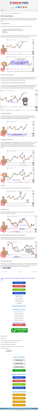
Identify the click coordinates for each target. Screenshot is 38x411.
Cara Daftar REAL (19, 398)
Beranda (20, 271)
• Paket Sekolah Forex (19, 298)
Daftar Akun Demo (19, 282)
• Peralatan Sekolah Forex (19, 301)
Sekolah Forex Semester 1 (19, 311)
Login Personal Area (19, 293)
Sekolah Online (19, 324)
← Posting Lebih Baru (5, 271)
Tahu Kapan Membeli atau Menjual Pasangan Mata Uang (11, 340)
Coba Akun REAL (19, 405)
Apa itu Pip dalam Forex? (5, 348)
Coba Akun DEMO (19, 401)
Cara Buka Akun (19, 381)
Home (2, 13)
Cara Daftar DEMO (18, 394)
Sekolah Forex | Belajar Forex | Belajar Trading (22, 408)
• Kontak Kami (19, 303)
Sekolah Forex (7, 13)
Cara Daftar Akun (19, 286)
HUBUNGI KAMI (19, 370)
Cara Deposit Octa (19, 289)
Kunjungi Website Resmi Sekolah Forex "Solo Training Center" (12, 346)
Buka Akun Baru (19, 377)
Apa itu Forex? (3, 338)
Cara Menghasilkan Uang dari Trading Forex (9, 342)
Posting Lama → (34, 271)
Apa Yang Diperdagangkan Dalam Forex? (8, 344)
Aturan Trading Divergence (7, 16)
